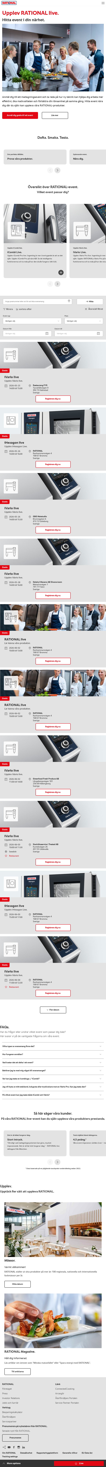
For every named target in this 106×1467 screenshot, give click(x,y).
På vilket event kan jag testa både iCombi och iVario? (51, 1095)
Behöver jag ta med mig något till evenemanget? (51, 1070)
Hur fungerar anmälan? (51, 1054)
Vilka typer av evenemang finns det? (51, 1046)
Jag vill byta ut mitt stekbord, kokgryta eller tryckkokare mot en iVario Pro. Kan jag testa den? (51, 1087)
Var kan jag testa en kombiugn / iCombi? (51, 1079)
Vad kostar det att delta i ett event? (51, 1062)
